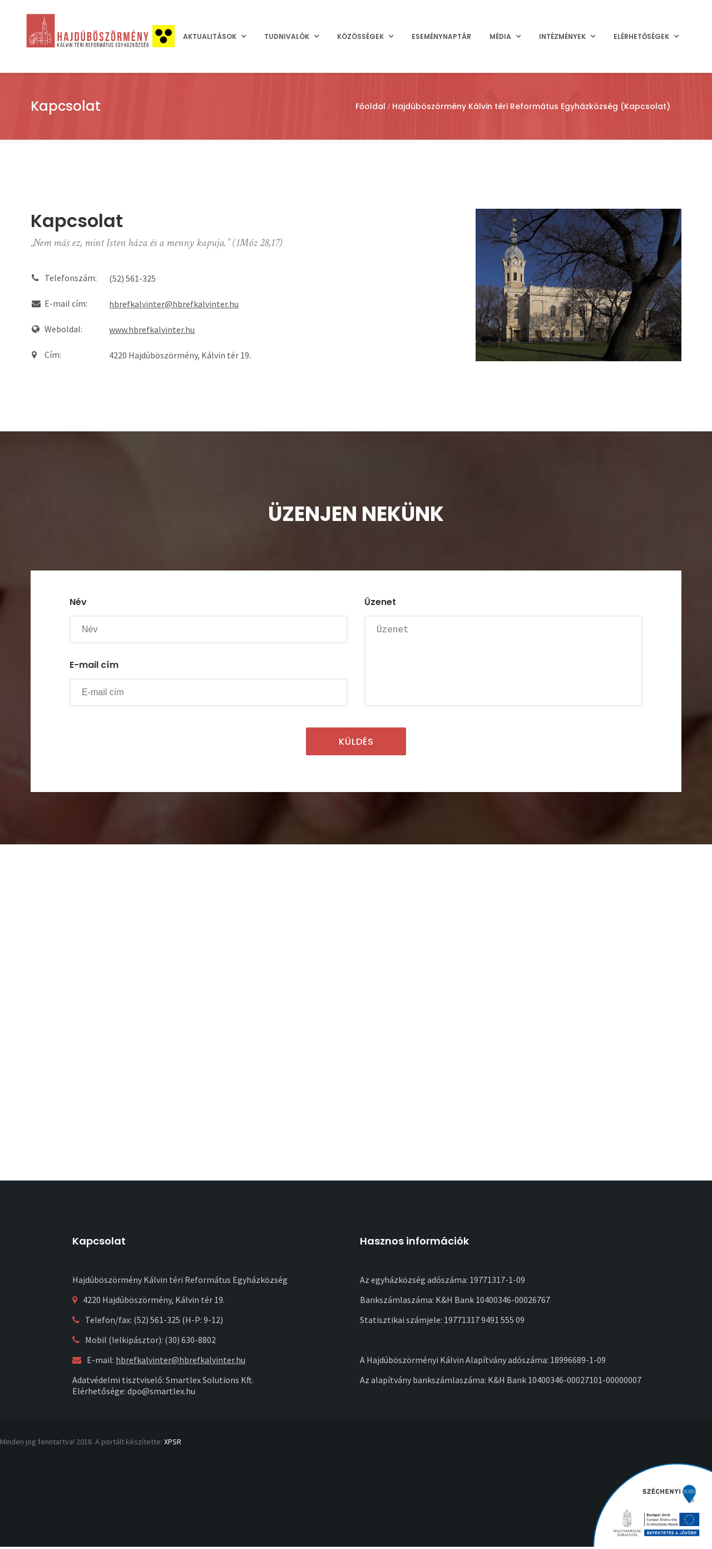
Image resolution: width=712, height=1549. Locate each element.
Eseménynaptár (441, 36)
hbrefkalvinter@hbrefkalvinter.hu (174, 303)
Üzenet (380, 602)
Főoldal (370, 106)
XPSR (172, 1442)
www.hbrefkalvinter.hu (152, 329)
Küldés (356, 741)
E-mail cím (94, 664)
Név (78, 602)
